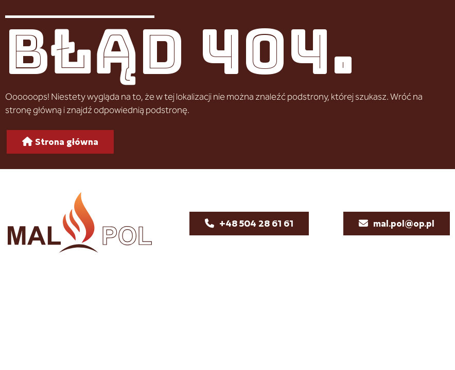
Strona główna (66, 141)
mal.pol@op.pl (403, 223)
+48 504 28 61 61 (256, 223)
